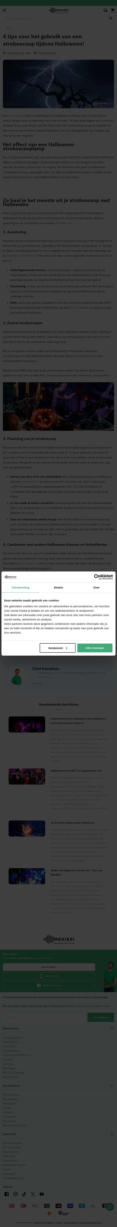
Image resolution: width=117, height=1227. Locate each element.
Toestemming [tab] (20, 587)
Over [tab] (96, 587)
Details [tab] (58, 587)
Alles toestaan (95, 647)
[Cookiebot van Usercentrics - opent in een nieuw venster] (97, 577)
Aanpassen (57, 647)
